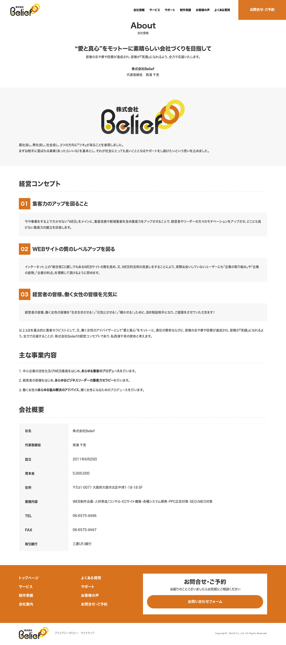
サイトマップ (88, 633)
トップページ (29, 578)
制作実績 (185, 10)
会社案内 (26, 604)
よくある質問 (222, 10)
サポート (170, 10)
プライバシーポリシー (67, 633)
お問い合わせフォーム (205, 601)
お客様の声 (203, 10)
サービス (154, 10)
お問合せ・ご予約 (94, 604)
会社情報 (139, 10)
